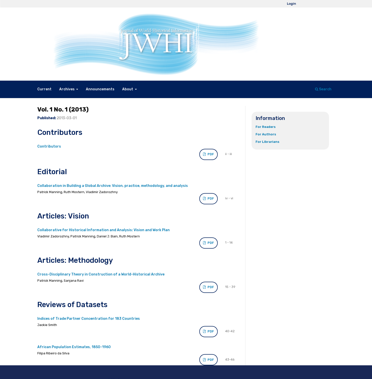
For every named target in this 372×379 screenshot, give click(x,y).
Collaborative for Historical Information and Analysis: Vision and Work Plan (103, 230)
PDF (210, 154)
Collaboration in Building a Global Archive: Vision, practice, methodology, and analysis (112, 186)
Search (323, 89)
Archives (67, 89)
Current (44, 89)
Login (291, 3)
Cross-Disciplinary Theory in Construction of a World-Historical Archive (100, 274)
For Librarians (267, 142)
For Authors (266, 134)
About (128, 89)
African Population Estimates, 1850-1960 (74, 347)
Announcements (100, 89)
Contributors (49, 146)
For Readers (266, 127)
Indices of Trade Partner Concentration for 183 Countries (88, 319)
